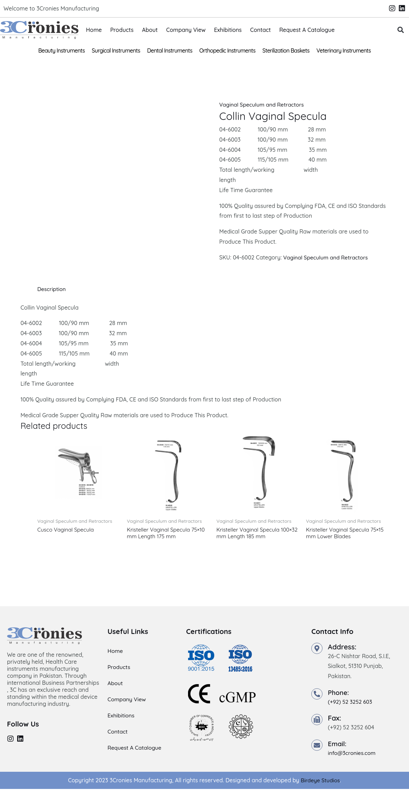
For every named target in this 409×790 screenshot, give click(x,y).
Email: (338, 744)
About (150, 29)
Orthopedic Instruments (227, 50)
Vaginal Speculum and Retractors (263, 104)
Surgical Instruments (116, 50)
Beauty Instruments (61, 50)
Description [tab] (52, 288)
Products (122, 29)
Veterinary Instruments (344, 50)
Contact (260, 29)
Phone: (339, 693)
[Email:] (317, 745)
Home (94, 29)
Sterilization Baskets (285, 50)
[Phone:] (317, 695)
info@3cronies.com (352, 753)
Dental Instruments (169, 50)
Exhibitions (228, 29)
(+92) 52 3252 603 (351, 702)
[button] (400, 30)
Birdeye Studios (320, 781)
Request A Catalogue (306, 29)
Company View (186, 29)
